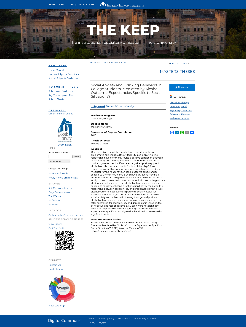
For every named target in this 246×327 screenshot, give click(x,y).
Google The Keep (58, 168)
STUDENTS (103, 62)
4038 (123, 62)
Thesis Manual (56, 70)
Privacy (92, 323)
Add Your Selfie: (57, 228)
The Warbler (55, 196)
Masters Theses (177, 71)
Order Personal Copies (60, 113)
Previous (174, 63)
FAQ (111, 318)
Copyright (102, 323)
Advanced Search (58, 173)
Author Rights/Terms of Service (65, 215)
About (102, 318)
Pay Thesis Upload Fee (60, 95)
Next (185, 63)
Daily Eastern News (59, 192)
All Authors (54, 200)
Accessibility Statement (146, 318)
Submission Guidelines (60, 91)
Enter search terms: (59, 152)
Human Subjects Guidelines (63, 74)
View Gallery (55, 224)
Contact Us (54, 265)
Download (182, 87)
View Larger (56, 305)
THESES (114, 62)
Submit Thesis (56, 99)
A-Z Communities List (60, 188)
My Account (124, 318)
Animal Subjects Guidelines (63, 78)
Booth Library (55, 269)
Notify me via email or (63, 177)
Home (93, 62)
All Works (53, 204)
